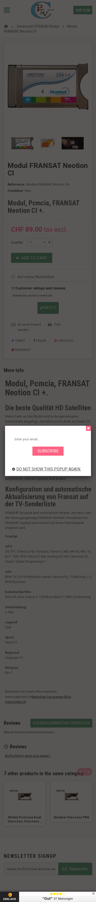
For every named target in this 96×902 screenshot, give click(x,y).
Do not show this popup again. (46, 469)
